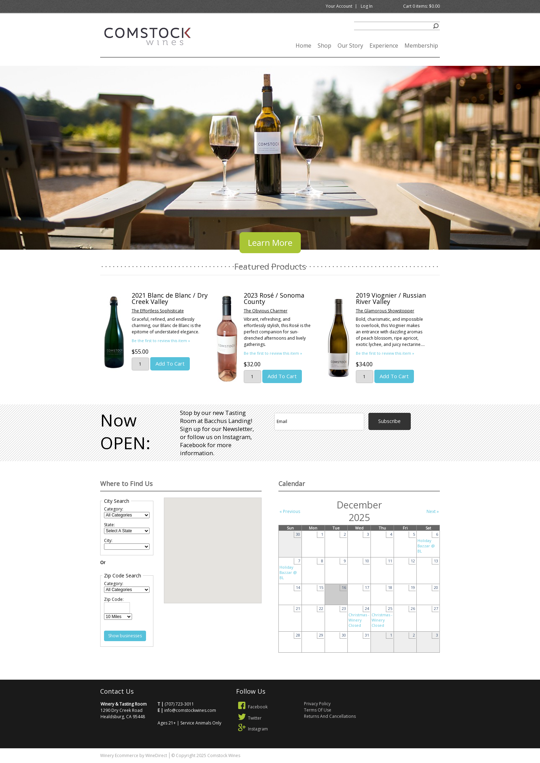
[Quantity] (140, 364)
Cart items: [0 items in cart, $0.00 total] (421, 6)
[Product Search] (397, 26)
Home (303, 45)
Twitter (249, 718)
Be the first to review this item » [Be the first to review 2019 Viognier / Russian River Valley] (385, 353)
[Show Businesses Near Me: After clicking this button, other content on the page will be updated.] (125, 636)
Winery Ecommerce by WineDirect (133, 755)
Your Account (339, 6)
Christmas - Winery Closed (358, 620)
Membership (421, 45)
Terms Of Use (317, 710)
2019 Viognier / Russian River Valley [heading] (391, 298)
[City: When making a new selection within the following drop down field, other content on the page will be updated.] (127, 546)
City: (108, 540)
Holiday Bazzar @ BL (426, 546)
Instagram (252, 729)
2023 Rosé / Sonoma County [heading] (274, 298)
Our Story (350, 45)
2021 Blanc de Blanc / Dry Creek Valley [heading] (170, 298)
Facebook (252, 707)
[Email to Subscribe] (319, 421)
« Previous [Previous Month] (289, 511)
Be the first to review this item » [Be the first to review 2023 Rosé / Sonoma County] (273, 353)
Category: (113, 509)
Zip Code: (114, 599)
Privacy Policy (317, 704)
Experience (383, 45)
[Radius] (118, 616)
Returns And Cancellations (330, 716)
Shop (324, 45)
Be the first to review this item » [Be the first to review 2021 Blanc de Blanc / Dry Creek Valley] (161, 340)
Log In (367, 6)
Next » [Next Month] (433, 511)
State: (109, 525)
